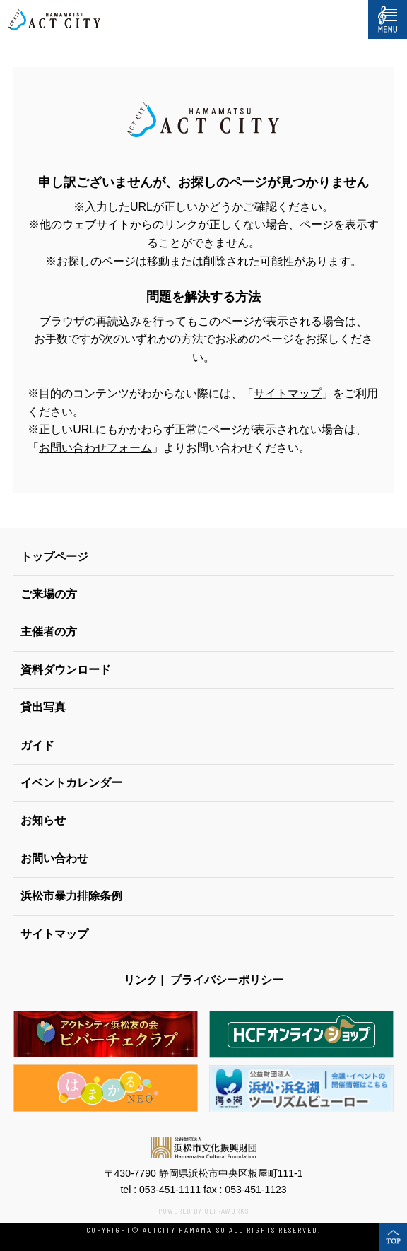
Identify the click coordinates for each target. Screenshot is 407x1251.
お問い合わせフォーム (95, 448)
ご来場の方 (48, 594)
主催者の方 (48, 632)
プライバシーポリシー (226, 980)
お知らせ (43, 820)
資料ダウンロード (65, 670)
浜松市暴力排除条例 (71, 896)
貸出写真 (43, 707)
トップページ (54, 557)
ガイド (37, 745)
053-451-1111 (170, 1189)
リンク (141, 980)
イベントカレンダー (71, 783)
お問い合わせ (54, 858)
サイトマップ (288, 393)
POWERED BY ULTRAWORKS (203, 1210)
